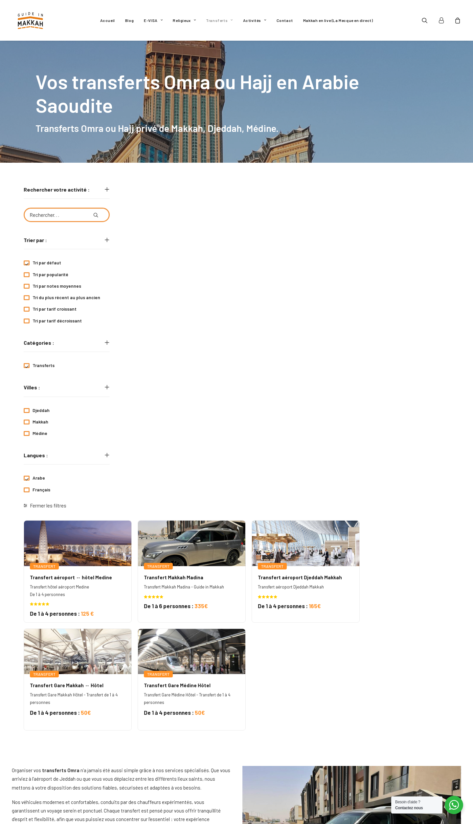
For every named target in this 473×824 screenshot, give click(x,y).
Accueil (107, 20)
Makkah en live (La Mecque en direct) (338, 20)
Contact (285, 20)
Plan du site (261, 795)
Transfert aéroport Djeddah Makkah (390, 261)
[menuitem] (108, 20)
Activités (254, 20)
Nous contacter (265, 772)
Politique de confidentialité (277, 748)
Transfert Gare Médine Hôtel (268, 369)
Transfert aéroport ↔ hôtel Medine (163, 261)
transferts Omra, (206, 678)
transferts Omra (158, 614)
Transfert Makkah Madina (265, 261)
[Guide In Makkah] (30, 20)
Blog (129, 20)
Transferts (219, 20)
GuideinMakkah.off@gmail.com (69, 749)
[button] (429, 20)
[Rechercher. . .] (67, 215)
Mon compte (260, 783)
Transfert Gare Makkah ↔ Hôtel (158, 369)
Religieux (184, 20)
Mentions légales (266, 760)
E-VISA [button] (153, 20)
